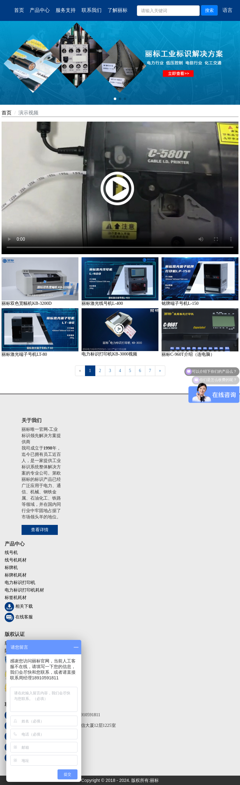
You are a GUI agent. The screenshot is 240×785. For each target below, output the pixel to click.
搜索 (209, 10)
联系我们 (92, 10)
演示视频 (28, 112)
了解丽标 (118, 10)
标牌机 (11, 567)
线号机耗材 (16, 560)
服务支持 (66, 10)
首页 (19, 10)
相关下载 (24, 606)
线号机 (11, 552)
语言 (227, 10)
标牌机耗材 (16, 575)
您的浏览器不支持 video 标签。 (120, 188)
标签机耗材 (16, 597)
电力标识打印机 (20, 582)
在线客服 (24, 617)
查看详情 (39, 529)
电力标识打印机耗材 (24, 590)
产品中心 (40, 10)
